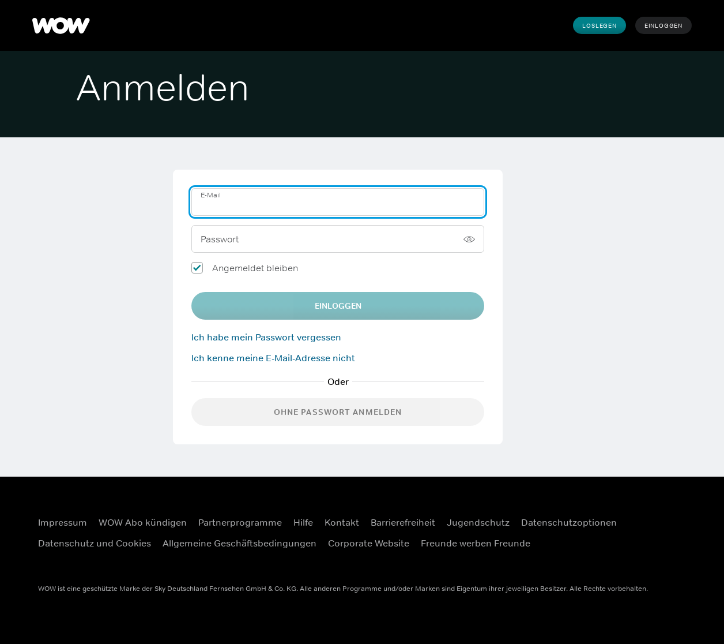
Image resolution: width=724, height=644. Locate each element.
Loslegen (599, 25)
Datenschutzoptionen (569, 522)
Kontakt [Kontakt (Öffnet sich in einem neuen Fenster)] (342, 522)
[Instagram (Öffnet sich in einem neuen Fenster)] (671, 515)
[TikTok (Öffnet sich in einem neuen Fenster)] (671, 547)
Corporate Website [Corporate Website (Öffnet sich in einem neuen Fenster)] (368, 543)
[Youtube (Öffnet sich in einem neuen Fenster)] (641, 547)
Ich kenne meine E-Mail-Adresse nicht (273, 358)
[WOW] (61, 25)
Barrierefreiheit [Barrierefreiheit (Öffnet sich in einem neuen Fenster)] (403, 522)
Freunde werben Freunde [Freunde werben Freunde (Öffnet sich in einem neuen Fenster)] (475, 543)
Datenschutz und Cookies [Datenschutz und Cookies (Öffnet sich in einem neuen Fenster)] (94, 543)
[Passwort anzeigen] (469, 239)
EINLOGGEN (338, 306)
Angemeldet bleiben (255, 268)
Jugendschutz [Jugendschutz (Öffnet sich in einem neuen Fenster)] (478, 522)
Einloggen (663, 25)
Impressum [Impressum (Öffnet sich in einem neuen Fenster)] (62, 522)
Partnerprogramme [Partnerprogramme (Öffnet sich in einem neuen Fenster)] (240, 522)
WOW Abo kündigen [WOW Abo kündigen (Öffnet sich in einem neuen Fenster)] (143, 522)
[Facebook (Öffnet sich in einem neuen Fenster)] (641, 515)
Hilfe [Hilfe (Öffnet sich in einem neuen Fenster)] (303, 522)
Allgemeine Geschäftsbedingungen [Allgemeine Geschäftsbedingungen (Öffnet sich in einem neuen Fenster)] (239, 543)
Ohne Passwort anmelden (338, 412)
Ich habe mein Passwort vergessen (266, 337)
